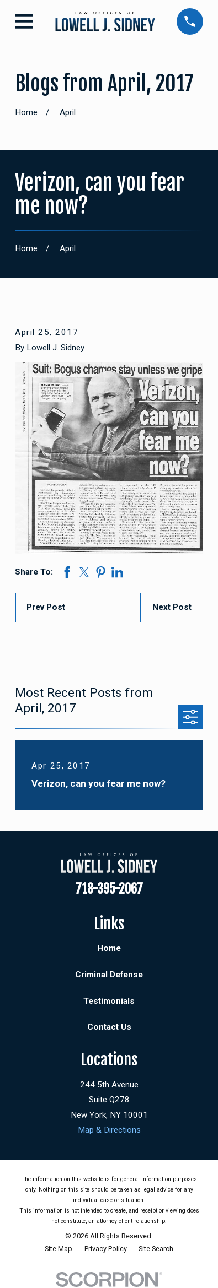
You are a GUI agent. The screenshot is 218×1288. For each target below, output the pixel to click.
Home (109, 948)
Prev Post (45, 607)
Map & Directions (109, 1130)
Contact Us (109, 1027)
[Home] (105, 21)
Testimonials (109, 1001)
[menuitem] (58, 1249)
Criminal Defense (109, 974)
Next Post (172, 607)
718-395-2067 (109, 889)
